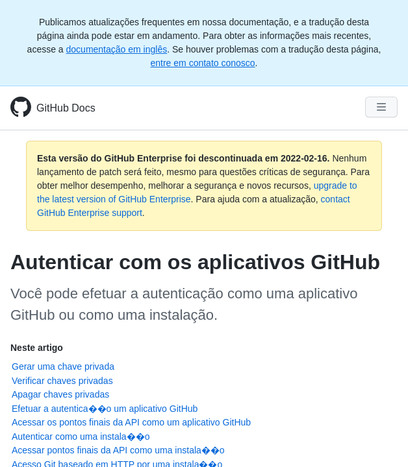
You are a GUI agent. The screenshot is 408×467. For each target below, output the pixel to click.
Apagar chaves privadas (60, 394)
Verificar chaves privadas (62, 381)
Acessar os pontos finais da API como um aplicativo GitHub (131, 422)
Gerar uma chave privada (63, 366)
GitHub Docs (66, 108)
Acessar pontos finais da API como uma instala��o (118, 450)
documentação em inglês (117, 49)
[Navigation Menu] (381, 107)
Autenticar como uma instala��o (80, 436)
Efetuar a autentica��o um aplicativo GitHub (105, 408)
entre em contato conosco (203, 63)
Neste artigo (36, 347)
